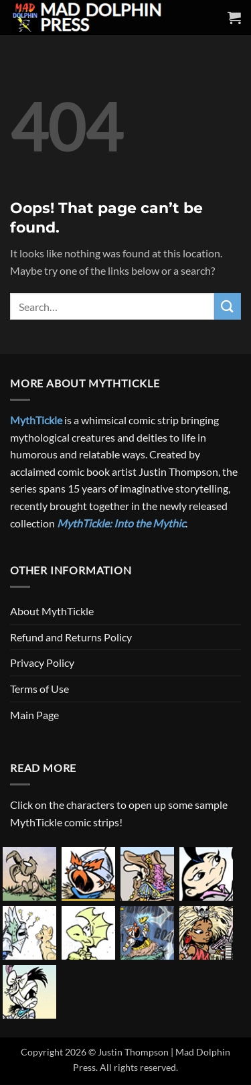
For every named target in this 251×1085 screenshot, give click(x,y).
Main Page (34, 714)
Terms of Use (39, 688)
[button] (234, 17)
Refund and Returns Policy (71, 637)
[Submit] (227, 306)
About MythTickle (52, 610)
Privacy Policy (42, 662)
